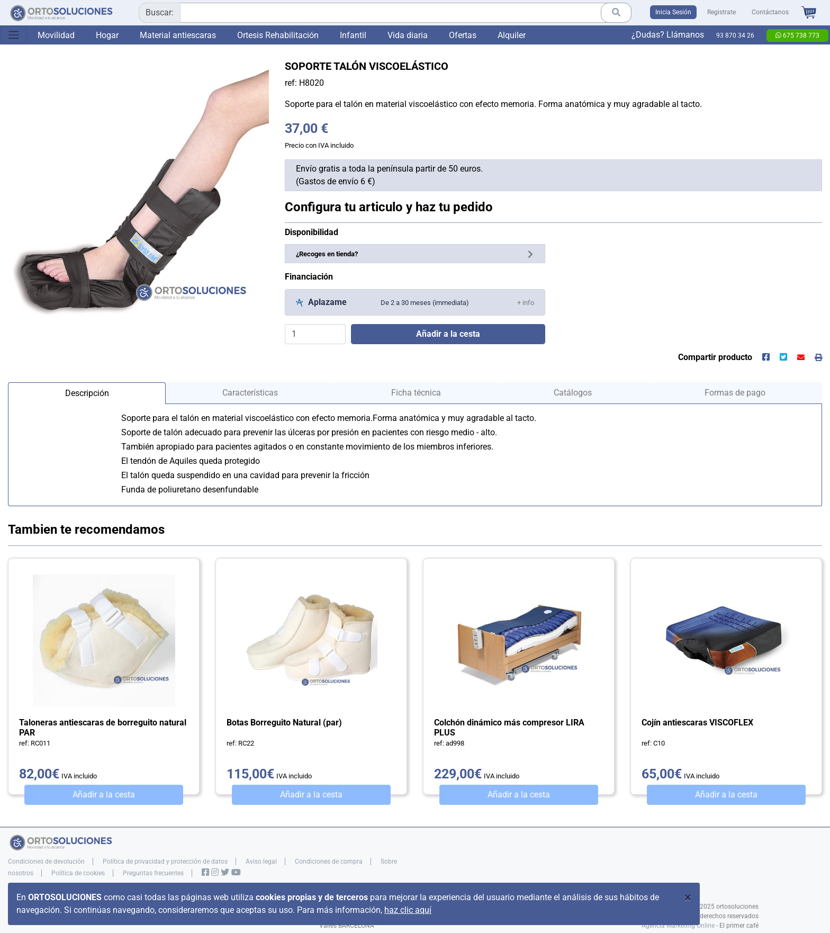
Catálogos (573, 393)
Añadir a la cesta (104, 795)
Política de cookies (78, 873)
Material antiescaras (178, 35)
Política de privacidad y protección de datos (165, 861)
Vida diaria (407, 35)
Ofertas (462, 35)
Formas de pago (735, 393)
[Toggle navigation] (14, 35)
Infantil (353, 35)
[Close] (687, 897)
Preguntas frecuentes (153, 873)
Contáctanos (770, 12)
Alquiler (512, 35)
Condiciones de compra (329, 861)
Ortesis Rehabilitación (278, 35)
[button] (525, 302)
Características (250, 393)
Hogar (107, 35)
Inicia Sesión (673, 12)
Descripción (87, 393)
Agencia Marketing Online (678, 925)
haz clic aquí (407, 910)
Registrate (721, 12)
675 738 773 (797, 35)
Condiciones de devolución (46, 861)
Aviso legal (261, 861)
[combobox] (385, 13)
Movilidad (56, 35)
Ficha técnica (416, 393)
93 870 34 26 (735, 35)
